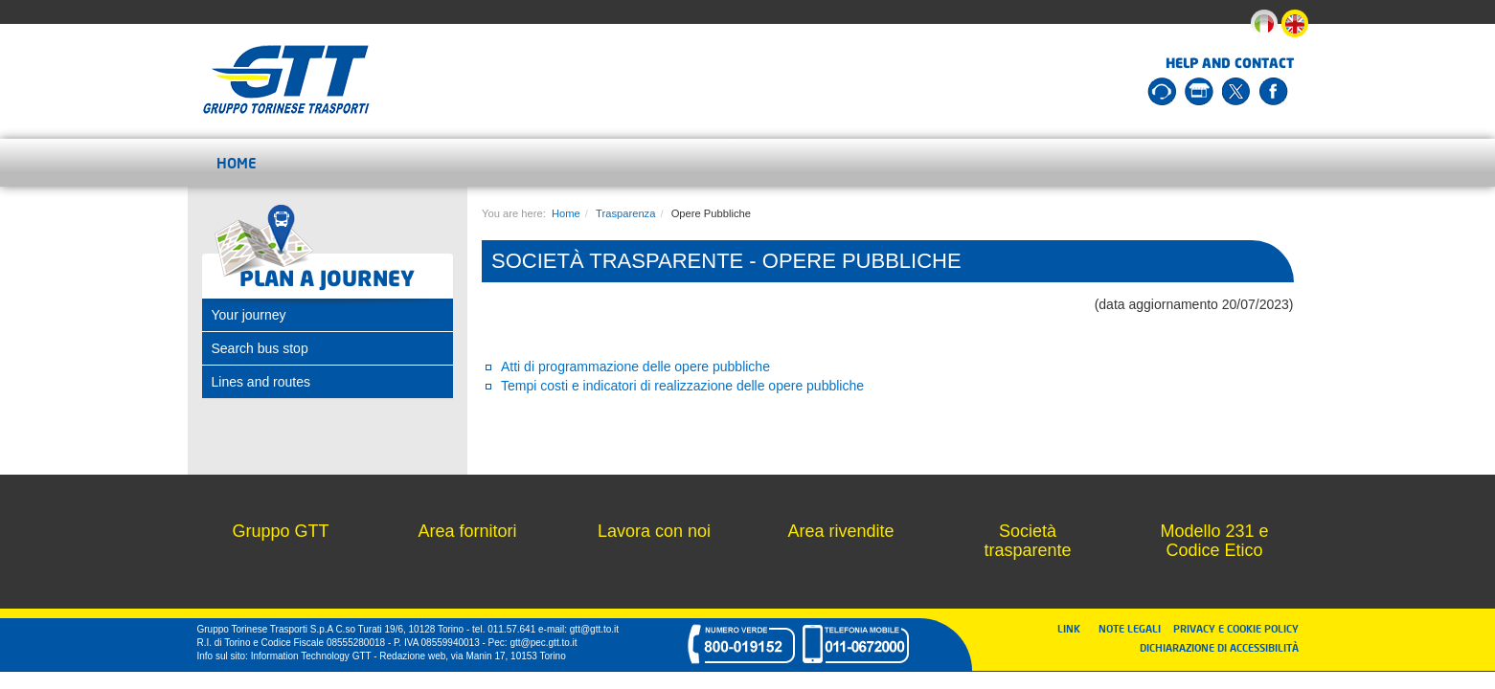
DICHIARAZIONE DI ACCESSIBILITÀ (1219, 647)
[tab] (328, 315)
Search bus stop (260, 348)
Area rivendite (840, 531)
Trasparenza (625, 213)
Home (236, 162)
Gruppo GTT (280, 531)
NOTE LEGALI (1134, 628)
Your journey (249, 314)
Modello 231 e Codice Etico (1214, 541)
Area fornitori (467, 531)
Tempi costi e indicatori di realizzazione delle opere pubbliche (682, 385)
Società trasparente (1027, 541)
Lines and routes (261, 381)
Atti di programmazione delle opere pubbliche (635, 366)
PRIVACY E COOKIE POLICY (1236, 628)
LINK (1074, 628)
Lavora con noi (654, 531)
